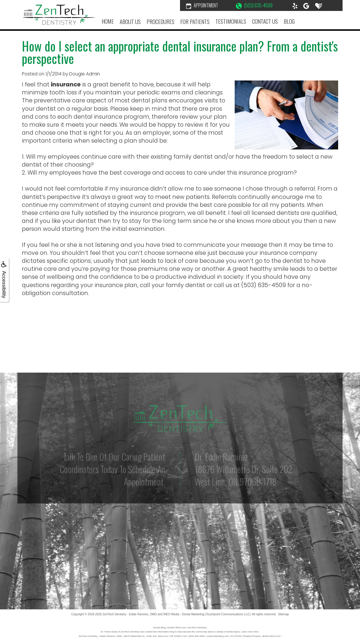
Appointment (202, 5)
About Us (130, 21)
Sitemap (283, 614)
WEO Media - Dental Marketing (183, 614)
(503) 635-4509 (254, 5)
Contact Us (265, 21)
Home (108, 21)
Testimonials (230, 21)
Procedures (160, 21)
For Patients (195, 21)
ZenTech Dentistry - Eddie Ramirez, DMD (130, 614)
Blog (289, 21)
